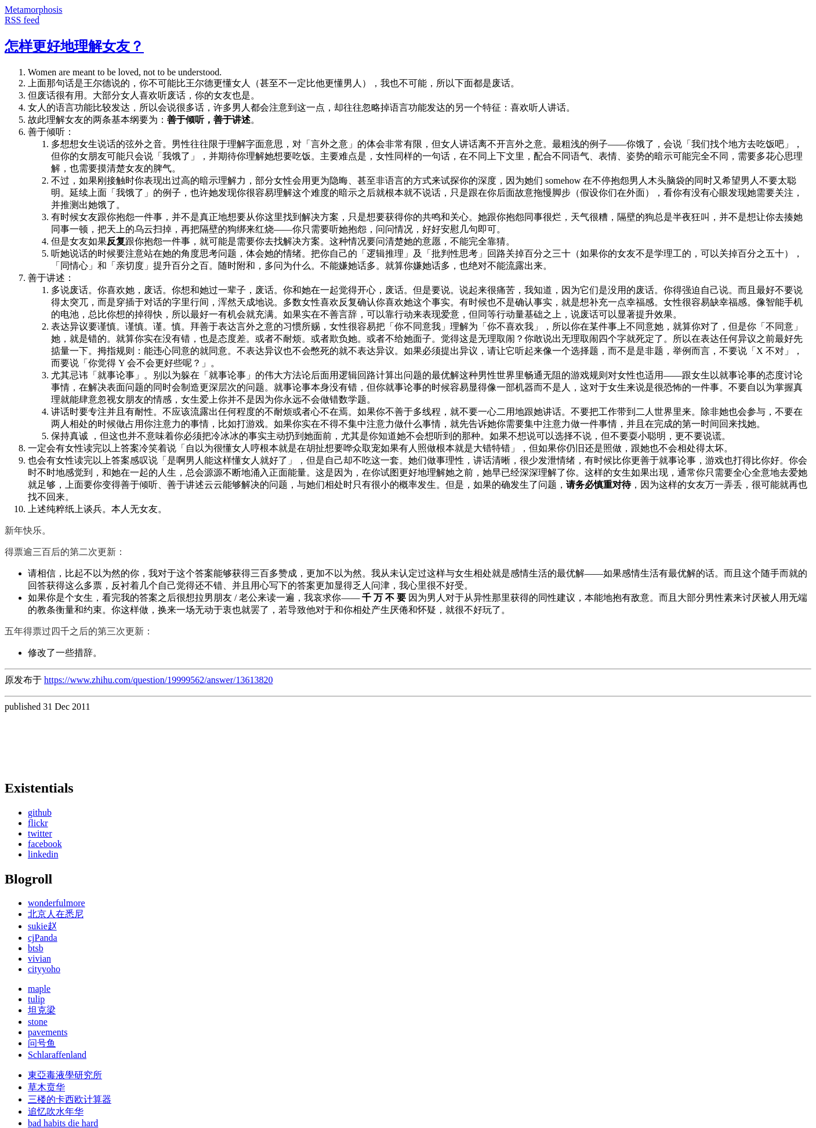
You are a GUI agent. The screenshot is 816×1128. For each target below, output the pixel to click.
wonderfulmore (56, 903)
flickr (38, 823)
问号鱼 (42, 1043)
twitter (40, 833)
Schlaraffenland (57, 1055)
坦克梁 (42, 1010)
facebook (45, 844)
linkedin (43, 854)
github (40, 812)
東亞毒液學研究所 (65, 1075)
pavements (47, 1032)
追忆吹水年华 (56, 1111)
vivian (39, 958)
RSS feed (22, 20)
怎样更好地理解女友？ (74, 46)
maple (39, 989)
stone (38, 1022)
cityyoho (44, 969)
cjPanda (42, 938)
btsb (35, 948)
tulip (36, 999)
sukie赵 (42, 926)
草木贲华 (46, 1087)
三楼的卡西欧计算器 (69, 1099)
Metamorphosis (34, 9)
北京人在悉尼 (56, 914)
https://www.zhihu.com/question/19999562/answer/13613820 (158, 680)
